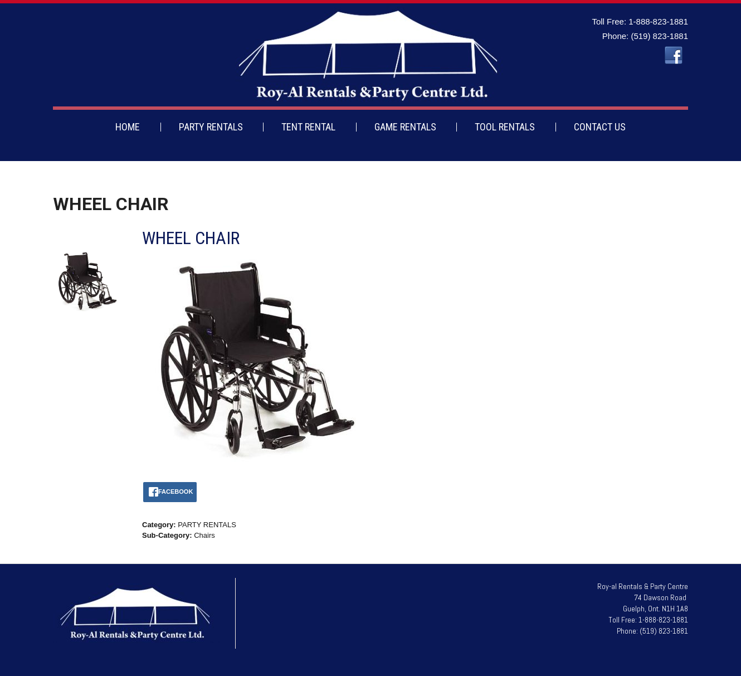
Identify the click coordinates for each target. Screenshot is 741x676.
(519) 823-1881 (659, 36)
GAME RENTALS (405, 127)
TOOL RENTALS (505, 127)
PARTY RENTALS (211, 127)
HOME (127, 127)
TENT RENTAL (308, 127)
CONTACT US (600, 127)
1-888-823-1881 (658, 21)
